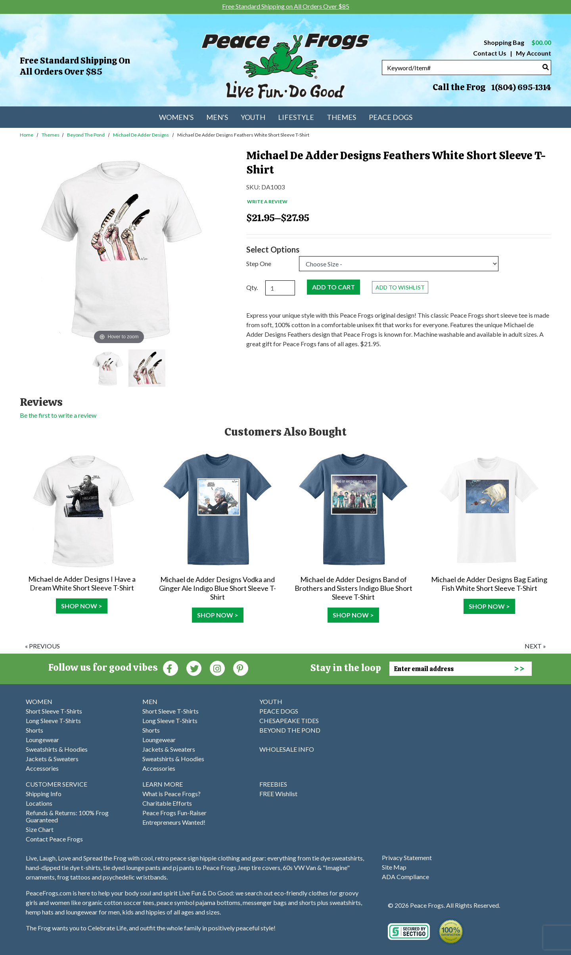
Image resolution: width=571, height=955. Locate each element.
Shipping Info (43, 793)
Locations (39, 803)
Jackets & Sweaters (52, 758)
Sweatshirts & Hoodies (57, 749)
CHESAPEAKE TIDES (289, 720)
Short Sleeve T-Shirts (54, 711)
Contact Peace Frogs (54, 839)
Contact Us (489, 53)
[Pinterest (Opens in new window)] (240, 667)
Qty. (252, 287)
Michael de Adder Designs (141, 135)
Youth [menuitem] (253, 117)
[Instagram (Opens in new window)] (217, 667)
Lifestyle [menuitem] (296, 117)
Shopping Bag (517, 42)
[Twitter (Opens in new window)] (193, 667)
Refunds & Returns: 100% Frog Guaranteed (67, 816)
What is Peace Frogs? (171, 793)
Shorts (34, 730)
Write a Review (267, 202)
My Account (533, 53)
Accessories (42, 768)
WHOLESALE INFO (286, 749)
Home (26, 135)
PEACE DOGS (278, 711)
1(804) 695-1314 (521, 87)
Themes (50, 135)
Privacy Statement (407, 857)
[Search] (545, 67)
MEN (149, 701)
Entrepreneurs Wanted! (173, 822)
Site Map (394, 867)
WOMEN (39, 701)
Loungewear (42, 739)
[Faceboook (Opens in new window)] (170, 667)
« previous (42, 646)
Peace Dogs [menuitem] (390, 117)
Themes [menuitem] (341, 117)
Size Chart (40, 829)
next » (535, 646)
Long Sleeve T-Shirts (53, 720)
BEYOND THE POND (289, 730)
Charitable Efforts (167, 803)
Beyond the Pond (86, 135)
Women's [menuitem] (176, 117)
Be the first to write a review (58, 415)
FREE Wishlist (278, 793)
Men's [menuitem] (217, 117)
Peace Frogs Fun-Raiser (174, 812)
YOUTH (270, 701)
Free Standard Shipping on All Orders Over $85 (75, 66)
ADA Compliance (405, 876)
